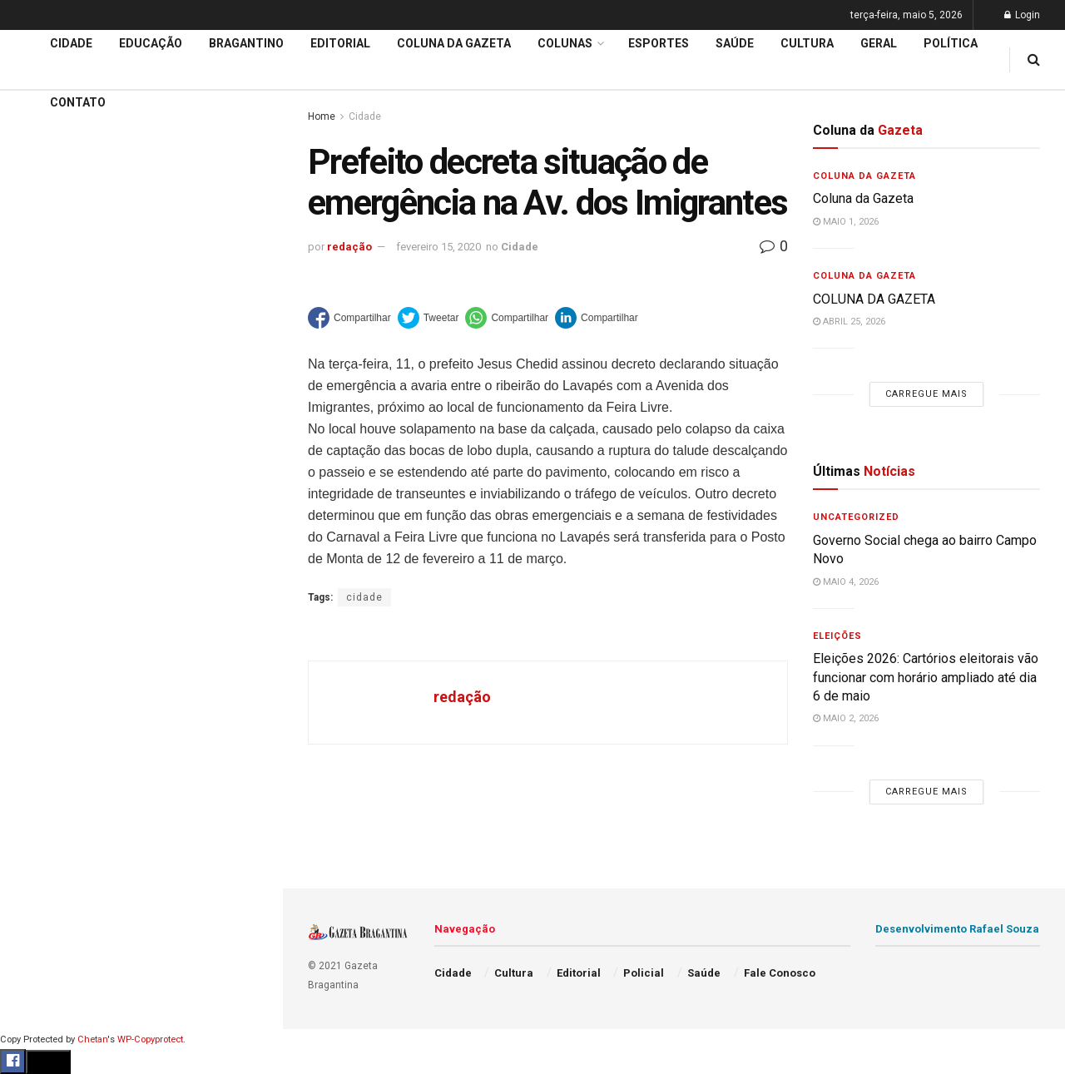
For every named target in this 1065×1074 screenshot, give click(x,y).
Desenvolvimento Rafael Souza (957, 929)
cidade (364, 597)
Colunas (564, 43)
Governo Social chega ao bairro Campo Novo (144, 164)
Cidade (37, 522)
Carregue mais (141, 390)
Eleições (837, 636)
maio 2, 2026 (846, 718)
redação (349, 246)
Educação (44, 554)
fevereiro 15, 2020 (438, 246)
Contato (78, 102)
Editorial (40, 585)
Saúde (34, 808)
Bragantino (47, 649)
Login (1022, 15)
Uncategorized (856, 517)
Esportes (42, 681)
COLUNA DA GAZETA (874, 299)
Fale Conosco (55, 872)
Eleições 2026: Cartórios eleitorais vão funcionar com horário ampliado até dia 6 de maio (144, 206)
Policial (38, 744)
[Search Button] (248, 996)
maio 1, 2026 (846, 221)
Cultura (37, 713)
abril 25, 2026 (849, 321)
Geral (32, 840)
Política (38, 776)
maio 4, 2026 (846, 582)
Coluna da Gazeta (65, 618)
